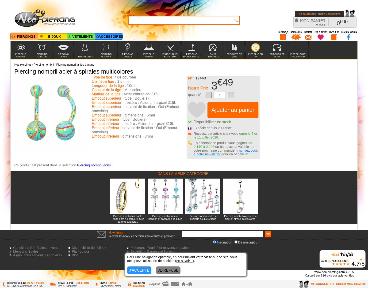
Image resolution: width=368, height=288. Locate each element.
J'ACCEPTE (139, 270)
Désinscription (246, 242)
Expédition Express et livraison (153, 251)
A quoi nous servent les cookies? (37, 255)
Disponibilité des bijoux (89, 248)
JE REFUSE (168, 270)
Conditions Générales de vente (36, 248)
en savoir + (184, 261)
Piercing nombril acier (94, 165)
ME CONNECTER (307, 14)
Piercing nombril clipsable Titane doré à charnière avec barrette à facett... (127, 219)
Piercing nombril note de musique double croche (203, 217)
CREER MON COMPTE (329, 14)
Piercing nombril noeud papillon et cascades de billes (165, 217)
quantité (194, 95)
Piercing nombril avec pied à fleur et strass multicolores (240, 217)
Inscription (222, 242)
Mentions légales (25, 251)
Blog (75, 255)
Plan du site (80, 251)
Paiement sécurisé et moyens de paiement (162, 248)
